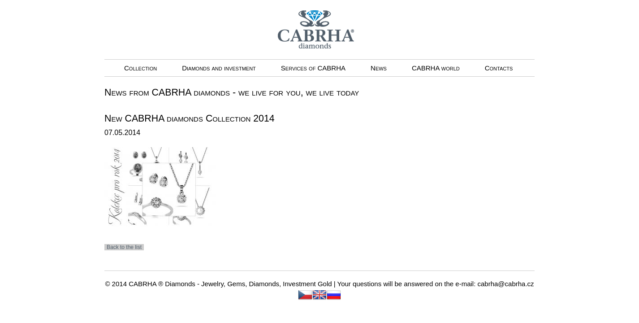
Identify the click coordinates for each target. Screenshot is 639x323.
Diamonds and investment (219, 68)
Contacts (499, 68)
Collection (140, 68)
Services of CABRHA (313, 68)
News (379, 68)
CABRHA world (436, 68)
